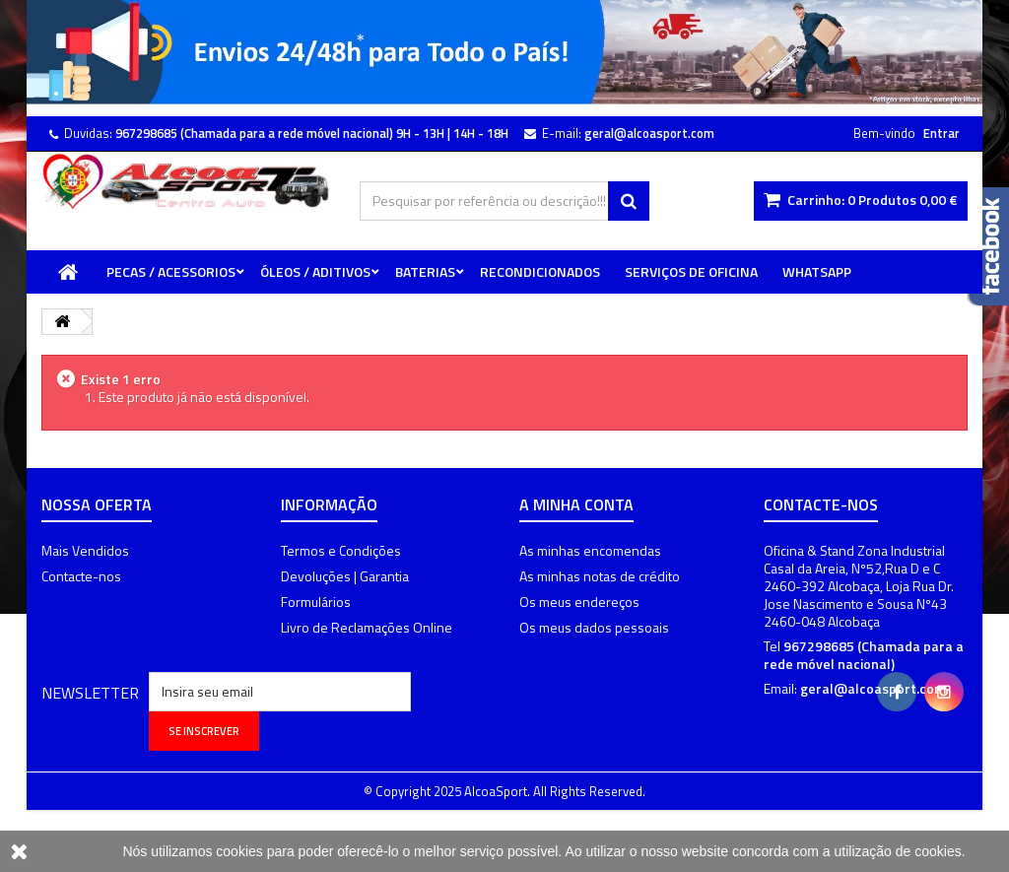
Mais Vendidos (85, 550)
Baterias (425, 271)
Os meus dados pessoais (594, 627)
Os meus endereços (579, 601)
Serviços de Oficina (691, 271)
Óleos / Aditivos (315, 271)
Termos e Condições (341, 550)
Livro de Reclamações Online (366, 627)
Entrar (941, 133)
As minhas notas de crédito (599, 576)
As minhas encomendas (590, 550)
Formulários (316, 601)
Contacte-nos (81, 576)
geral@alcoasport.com (873, 688)
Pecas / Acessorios (170, 271)
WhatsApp (816, 271)
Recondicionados (540, 271)
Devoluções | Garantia (345, 576)
